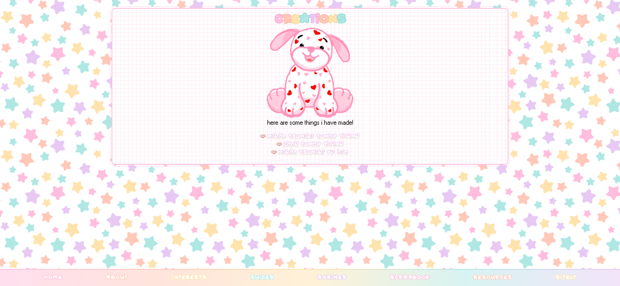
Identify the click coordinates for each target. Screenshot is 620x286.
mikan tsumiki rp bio (314, 152)
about (117, 277)
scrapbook (409, 277)
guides (262, 277)
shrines (332, 277)
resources (492, 277)
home (52, 277)
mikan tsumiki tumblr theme (314, 136)
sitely (566, 277)
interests (189, 277)
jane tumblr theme (314, 144)
